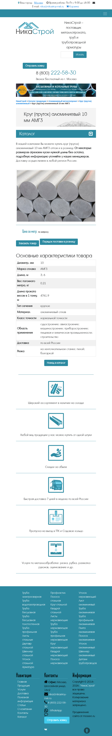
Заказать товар (27, 243)
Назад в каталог (56, 362)
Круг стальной (59, 604)
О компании (25, 709)
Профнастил (58, 592)
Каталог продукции (37, 101)
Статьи (22, 705)
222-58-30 (56, 73)
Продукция (24, 685)
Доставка (23, 693)
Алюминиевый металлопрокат (62, 101)
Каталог (22, 716)
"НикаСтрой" (87, 685)
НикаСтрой (21, 101)
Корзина (72, 6)
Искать (80, 54)
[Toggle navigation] (105, 14)
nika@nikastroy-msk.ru (52, 6)
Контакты (23, 712)
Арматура (28, 667)
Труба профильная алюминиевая (87, 620)
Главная (22, 681)
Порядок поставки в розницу (59, 241)
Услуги (21, 689)
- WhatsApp (53, 710)
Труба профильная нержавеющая (59, 635)
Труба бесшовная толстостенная (30, 620)
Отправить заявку (34, 65)
